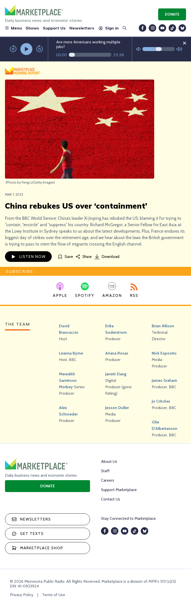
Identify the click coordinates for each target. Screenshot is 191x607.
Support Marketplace (119, 489)
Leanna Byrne (71, 353)
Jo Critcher (161, 401)
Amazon (112, 290)
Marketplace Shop (37, 548)
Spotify (84, 290)
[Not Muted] (138, 49)
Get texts (28, 533)
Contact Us (110, 499)
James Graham (164, 380)
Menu (13, 28)
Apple (60, 290)
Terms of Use (53, 594)
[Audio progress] (90, 55)
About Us (109, 461)
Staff (105, 471)
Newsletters (81, 28)
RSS (134, 290)
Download (107, 256)
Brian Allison (163, 326)
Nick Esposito (164, 353)
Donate (172, 14)
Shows (32, 28)
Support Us (54, 28)
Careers (107, 480)
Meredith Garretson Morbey (68, 380)
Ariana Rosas (116, 353)
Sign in (108, 28)
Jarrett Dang (116, 374)
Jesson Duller (117, 407)
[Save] (65, 256)
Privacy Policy (21, 594)
